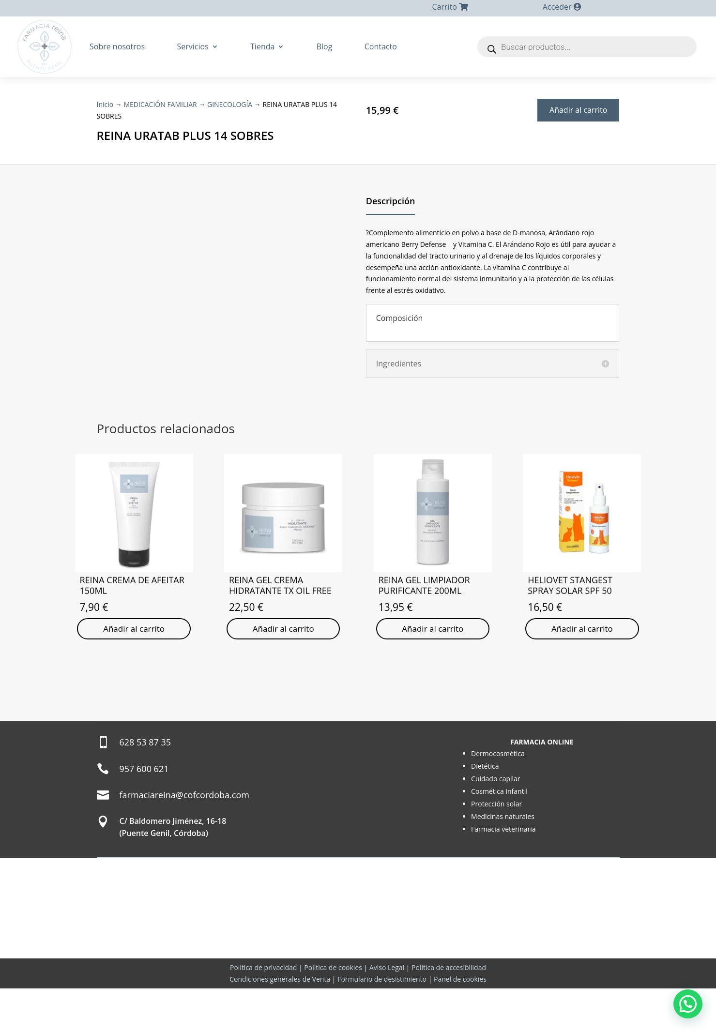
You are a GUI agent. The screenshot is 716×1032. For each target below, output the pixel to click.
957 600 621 (144, 812)
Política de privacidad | (267, 1011)
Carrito (444, 6)
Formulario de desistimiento (382, 1022)
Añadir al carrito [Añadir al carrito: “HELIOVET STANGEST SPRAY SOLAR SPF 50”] (582, 661)
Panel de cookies (460, 1022)
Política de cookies (333, 1011)
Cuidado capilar (495, 822)
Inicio (106, 104)
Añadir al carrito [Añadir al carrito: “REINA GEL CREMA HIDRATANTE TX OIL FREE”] (283, 671)
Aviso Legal (386, 1011)
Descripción (390, 234)
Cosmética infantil (499, 834)
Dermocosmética (498, 797)
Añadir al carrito (578, 110)
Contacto (381, 46)
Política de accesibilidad (448, 1011)
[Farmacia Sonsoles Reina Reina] (357, 832)
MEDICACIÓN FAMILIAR (164, 104)
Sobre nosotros (117, 46)
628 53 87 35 (145, 785)
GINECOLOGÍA (239, 104)
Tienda (262, 46)
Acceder (557, 6)
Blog (325, 46)
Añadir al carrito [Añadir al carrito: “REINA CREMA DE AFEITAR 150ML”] (134, 661)
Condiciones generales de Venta (279, 1022)
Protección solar (496, 847)
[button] (687, 1003)
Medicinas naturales (502, 860)
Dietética (485, 809)
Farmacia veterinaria (503, 872)
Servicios (192, 46)
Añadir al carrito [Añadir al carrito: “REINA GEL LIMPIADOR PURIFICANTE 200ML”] (432, 661)
